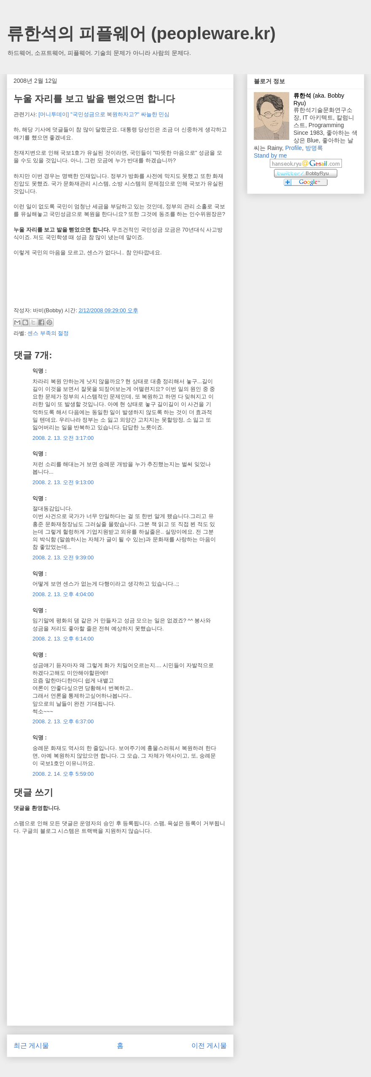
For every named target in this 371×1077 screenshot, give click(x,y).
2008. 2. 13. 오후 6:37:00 (63, 721)
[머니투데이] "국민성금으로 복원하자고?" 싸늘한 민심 (103, 114)
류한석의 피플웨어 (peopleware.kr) (141, 33)
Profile (293, 148)
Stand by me (270, 155)
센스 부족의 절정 (48, 333)
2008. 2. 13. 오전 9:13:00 (63, 482)
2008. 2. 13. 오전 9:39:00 (63, 557)
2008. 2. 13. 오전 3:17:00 (63, 438)
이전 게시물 (209, 1045)
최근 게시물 (31, 1045)
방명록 (314, 148)
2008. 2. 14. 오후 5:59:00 (63, 774)
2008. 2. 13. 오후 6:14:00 (63, 638)
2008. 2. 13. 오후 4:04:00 (63, 594)
